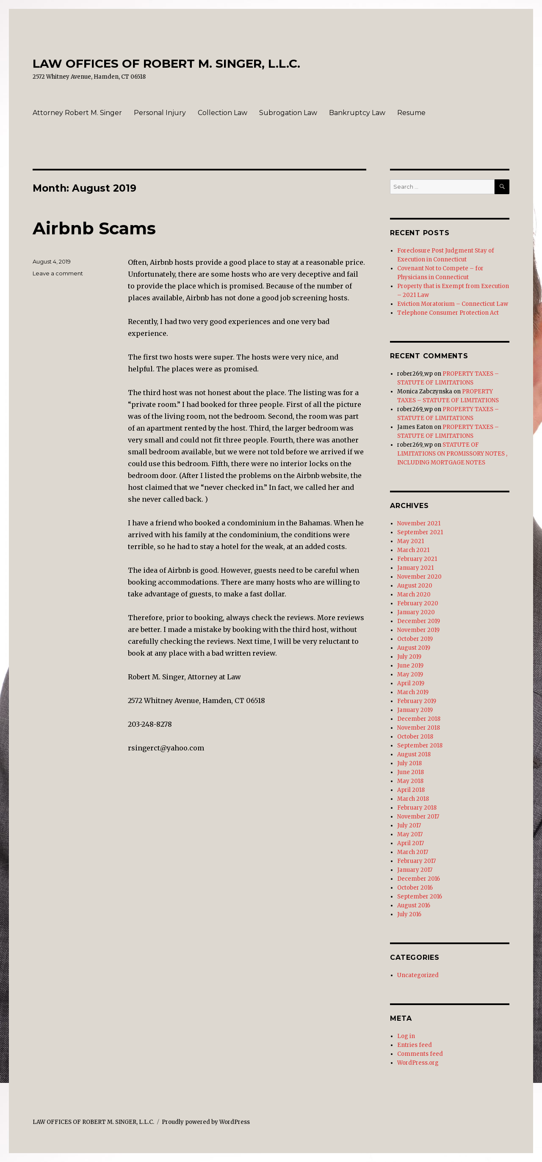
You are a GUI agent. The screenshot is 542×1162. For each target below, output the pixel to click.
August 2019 (413, 647)
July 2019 (409, 656)
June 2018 (410, 772)
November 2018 (418, 727)
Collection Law (222, 113)
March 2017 (412, 852)
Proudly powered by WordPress (206, 1122)
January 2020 (416, 612)
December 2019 (418, 621)
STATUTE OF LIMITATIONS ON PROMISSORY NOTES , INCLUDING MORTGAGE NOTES (452, 453)
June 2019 (410, 665)
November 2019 (418, 630)
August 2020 (414, 585)
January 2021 (415, 567)
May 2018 (410, 781)
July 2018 (409, 763)
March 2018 (413, 798)
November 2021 (418, 523)
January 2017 (414, 870)
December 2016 (418, 878)
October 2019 (415, 639)
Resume (411, 113)
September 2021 (420, 532)
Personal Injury (160, 113)
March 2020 (414, 594)
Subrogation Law (288, 113)
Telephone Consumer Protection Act (448, 312)
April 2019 (410, 683)
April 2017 (410, 843)
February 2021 (417, 559)
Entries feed (414, 1045)
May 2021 (410, 541)
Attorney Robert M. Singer (77, 113)
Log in (406, 1036)
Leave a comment (58, 273)
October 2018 (415, 736)
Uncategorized (418, 975)
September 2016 (419, 896)
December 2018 (418, 718)
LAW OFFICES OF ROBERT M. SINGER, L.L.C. (166, 63)
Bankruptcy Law (357, 113)
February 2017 (416, 861)
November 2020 (419, 576)
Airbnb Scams (94, 228)
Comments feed (420, 1054)
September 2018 (419, 745)
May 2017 (410, 834)
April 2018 (411, 790)
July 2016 (409, 914)
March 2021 (413, 550)
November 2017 (418, 816)
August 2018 (414, 754)
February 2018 (417, 807)
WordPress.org (418, 1062)
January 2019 (415, 710)
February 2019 (416, 701)
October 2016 (415, 887)
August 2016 (413, 905)
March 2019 (413, 692)
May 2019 (410, 674)
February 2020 (417, 603)
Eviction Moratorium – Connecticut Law (452, 304)
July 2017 (409, 825)
